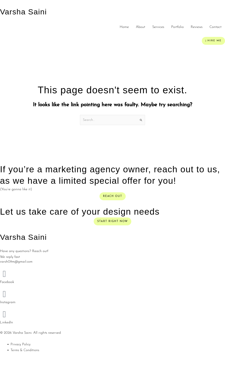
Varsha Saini (26, 11)
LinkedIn (6, 322)
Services (158, 27)
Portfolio (177, 27)
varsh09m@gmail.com (17, 262)
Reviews (196, 27)
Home (124, 27)
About (140, 27)
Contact (215, 27)
